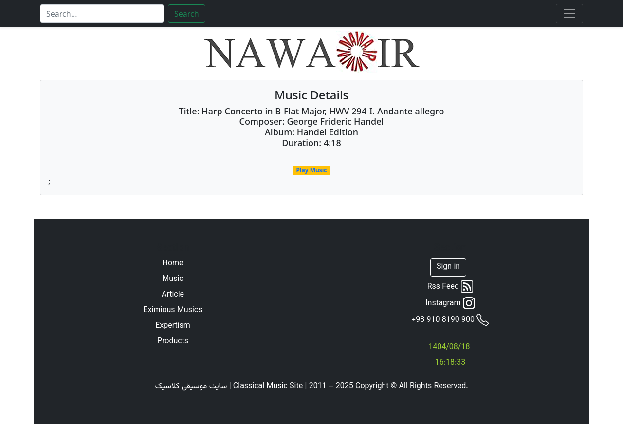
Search (186, 13)
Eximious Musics (173, 311)
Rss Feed (450, 286)
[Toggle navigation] (569, 13)
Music (172, 279)
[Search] (102, 13)
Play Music (311, 170)
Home (172, 264)
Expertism (172, 326)
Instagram (450, 303)
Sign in (448, 267)
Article (173, 295)
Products (172, 342)
